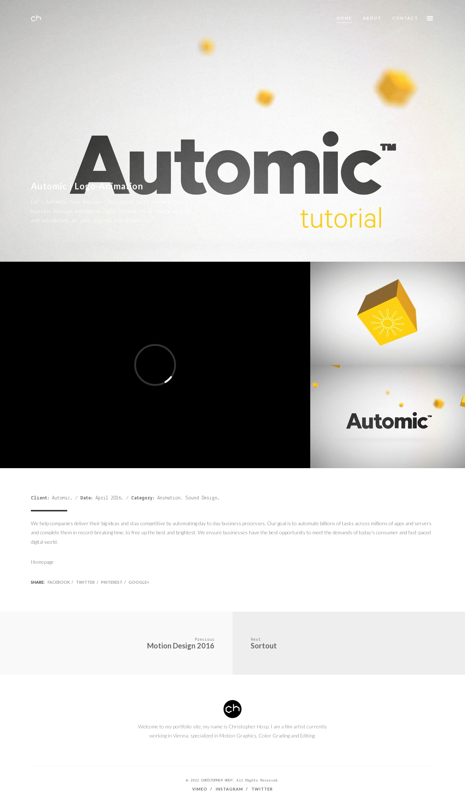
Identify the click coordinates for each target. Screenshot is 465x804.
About (372, 18)
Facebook (59, 582)
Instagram (229, 789)
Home (344, 18)
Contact (405, 18)
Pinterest (111, 582)
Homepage (42, 562)
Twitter (85, 582)
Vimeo (199, 789)
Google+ (139, 582)
